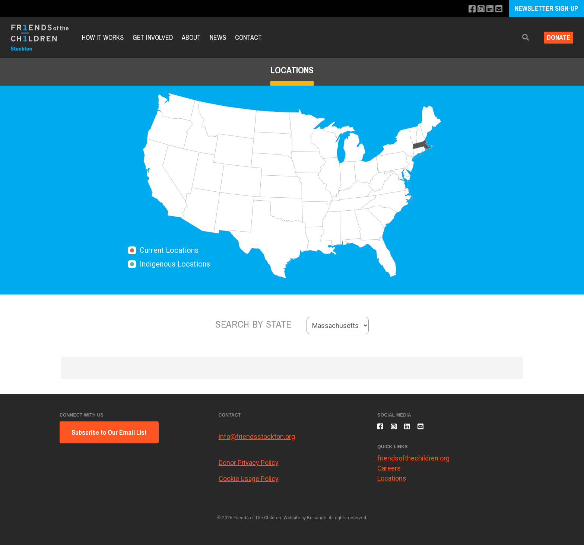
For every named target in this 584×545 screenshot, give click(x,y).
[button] (519, 37)
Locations (391, 483)
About (191, 37)
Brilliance (316, 517)
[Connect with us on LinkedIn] (488, 9)
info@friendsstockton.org (257, 436)
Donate (555, 37)
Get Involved (153, 37)
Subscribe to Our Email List (109, 432)
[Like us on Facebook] (468, 9)
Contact (248, 37)
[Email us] (498, 9)
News (218, 37)
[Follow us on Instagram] (478, 9)
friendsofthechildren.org (413, 462)
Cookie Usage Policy (249, 478)
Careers (389, 473)
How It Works (103, 37)
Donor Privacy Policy (249, 462)
